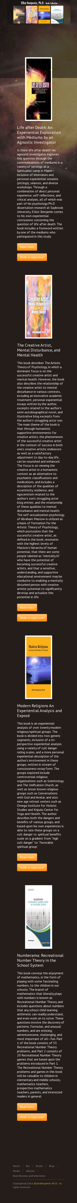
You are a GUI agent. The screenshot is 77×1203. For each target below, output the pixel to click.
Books (39, 1165)
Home (16, 1165)
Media (16, 1170)
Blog (51, 1165)
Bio (28, 1165)
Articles (30, 1170)
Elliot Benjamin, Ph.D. (46, 1183)
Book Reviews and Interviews (29, 1175)
